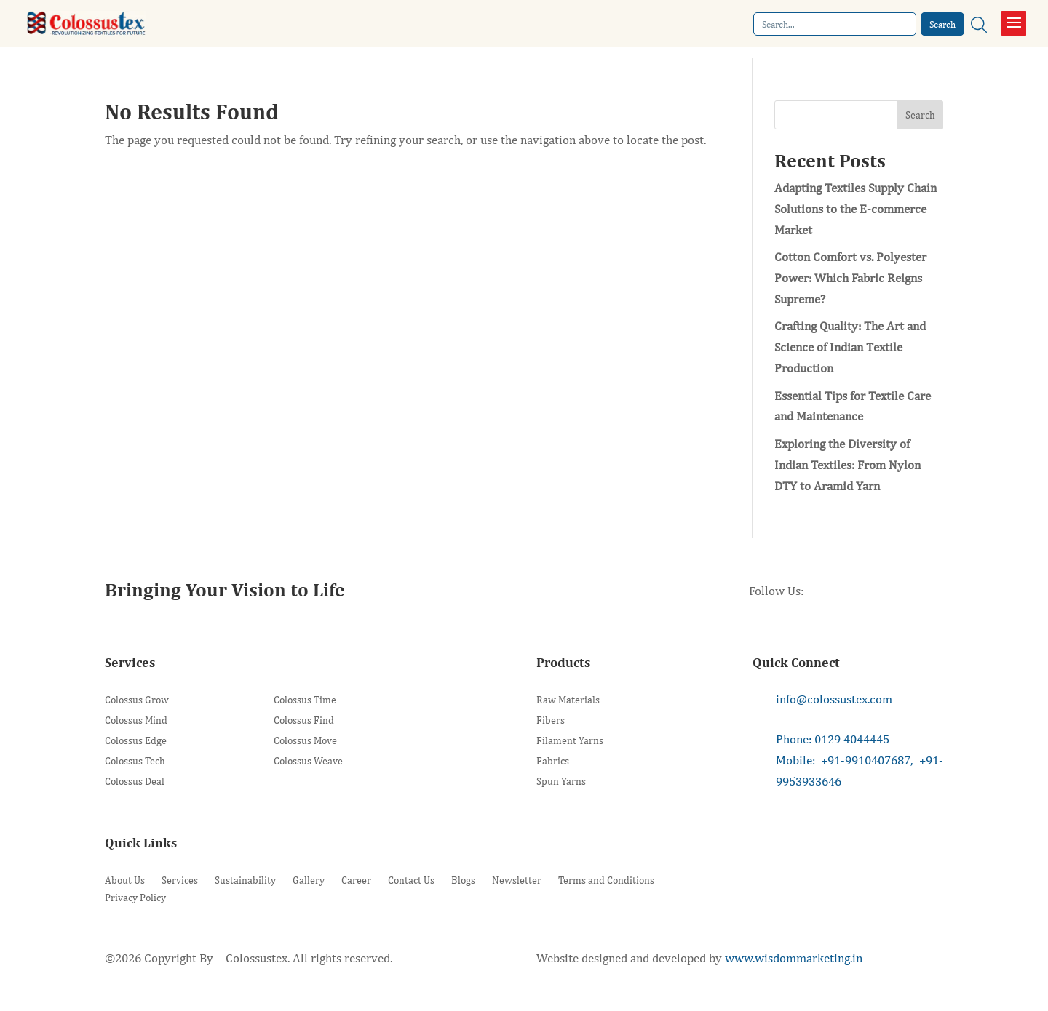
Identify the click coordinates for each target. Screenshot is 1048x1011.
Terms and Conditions (606, 880)
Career (356, 880)
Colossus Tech (135, 761)
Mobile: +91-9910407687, (844, 760)
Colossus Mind (136, 720)
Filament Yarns (569, 740)
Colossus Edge (136, 740)
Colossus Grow (137, 700)
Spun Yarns (561, 781)
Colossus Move (305, 740)
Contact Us (411, 880)
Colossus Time (305, 700)
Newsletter (516, 880)
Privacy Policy (135, 897)
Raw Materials (568, 700)
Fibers (550, 720)
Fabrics (552, 761)
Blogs (463, 880)
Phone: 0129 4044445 (832, 739)
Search (920, 115)
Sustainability (245, 880)
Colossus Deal (134, 781)
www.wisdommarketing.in (793, 958)
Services (180, 880)
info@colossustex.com (834, 699)
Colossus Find (304, 720)
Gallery (309, 880)
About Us (125, 880)
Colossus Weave (308, 761)
